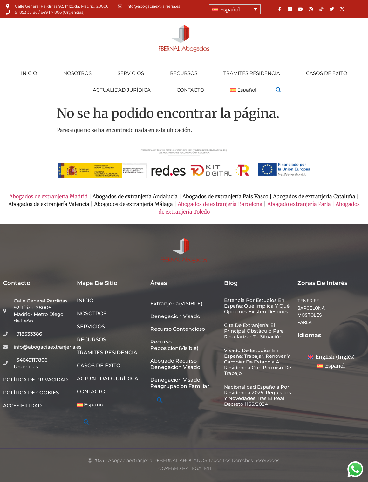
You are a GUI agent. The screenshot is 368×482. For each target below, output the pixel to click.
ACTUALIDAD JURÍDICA (122, 90)
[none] (235, 9)
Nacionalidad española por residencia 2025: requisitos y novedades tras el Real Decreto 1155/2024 (257, 395)
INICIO (29, 73)
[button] (278, 90)
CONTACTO (190, 90)
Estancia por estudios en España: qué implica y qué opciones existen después (257, 306)
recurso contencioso (177, 329)
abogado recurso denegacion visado (175, 364)
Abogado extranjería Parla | (300, 204)
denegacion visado (175, 316)
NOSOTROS (77, 73)
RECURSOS (183, 73)
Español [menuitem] (230, 9)
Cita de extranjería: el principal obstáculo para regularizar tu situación (254, 331)
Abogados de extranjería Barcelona (220, 204)
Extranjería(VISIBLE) (176, 304)
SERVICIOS (131, 73)
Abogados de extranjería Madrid (48, 196)
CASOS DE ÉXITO (326, 73)
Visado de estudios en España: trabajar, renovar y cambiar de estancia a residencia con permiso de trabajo (257, 361)
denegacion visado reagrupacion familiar (179, 383)
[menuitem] (235, 9)
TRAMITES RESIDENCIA (251, 73)
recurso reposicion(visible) (174, 345)
